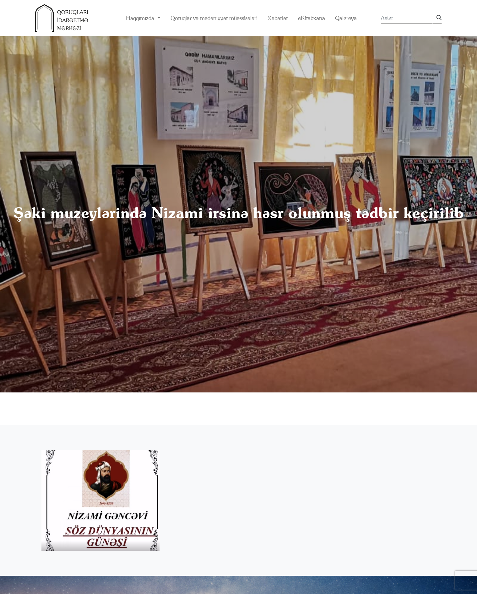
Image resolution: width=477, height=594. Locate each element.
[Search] (406, 18)
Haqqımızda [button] (141, 18)
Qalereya (346, 18)
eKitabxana (311, 18)
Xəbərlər (278, 18)
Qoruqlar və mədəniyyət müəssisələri (214, 18)
